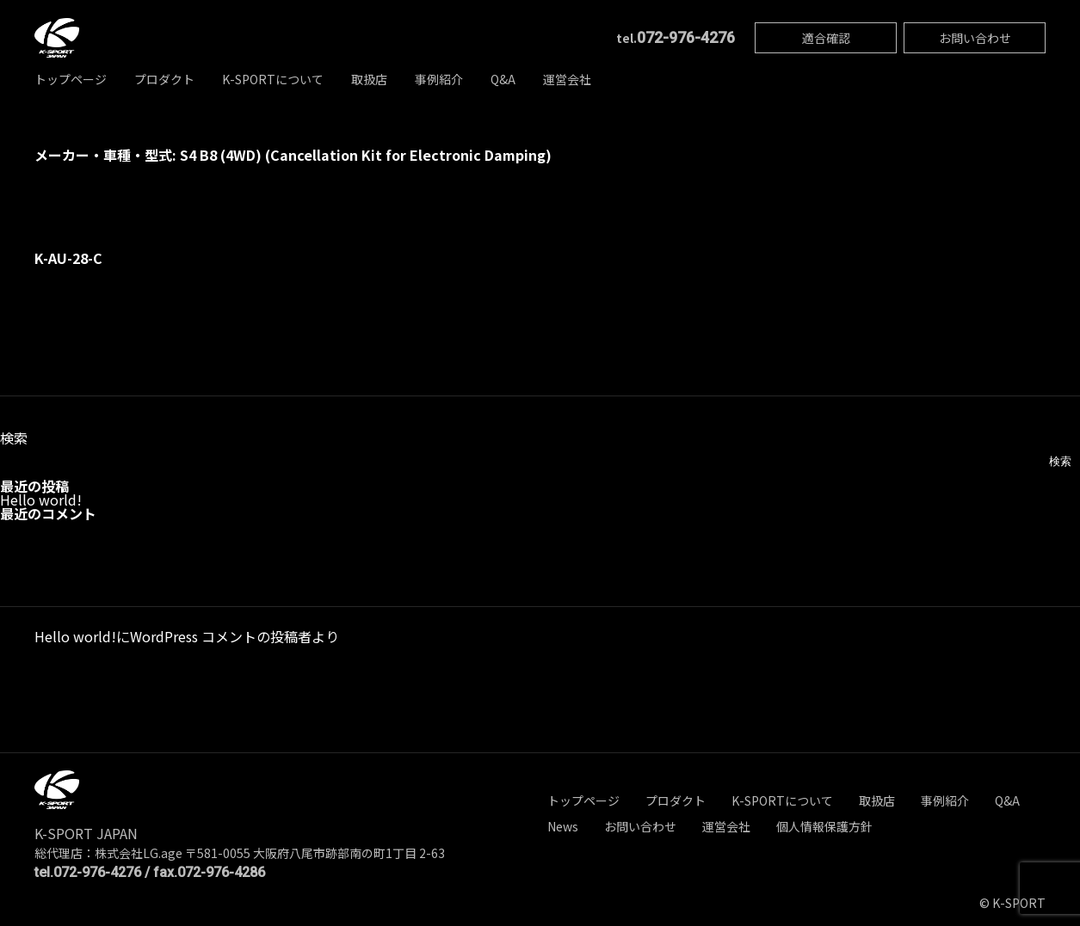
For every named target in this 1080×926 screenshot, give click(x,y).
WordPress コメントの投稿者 (221, 636)
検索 (14, 437)
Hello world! (41, 499)
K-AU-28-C (68, 258)
